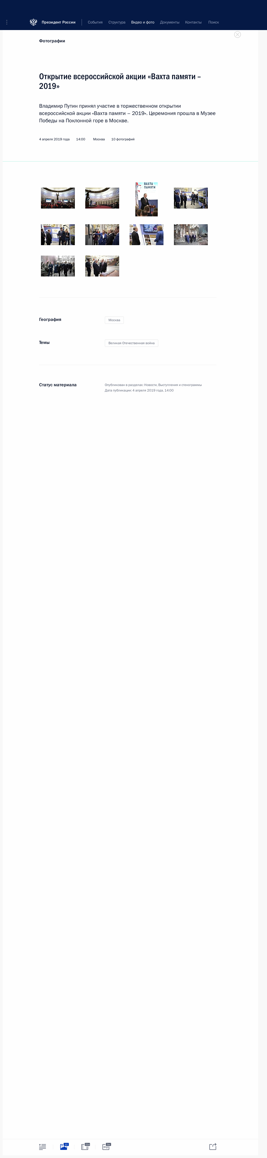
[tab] (42, 1147)
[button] (8, 8)
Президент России (59, 7)
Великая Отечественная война (131, 343)
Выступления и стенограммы (180, 385)
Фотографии (52, 41)
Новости (150, 385)
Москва (114, 320)
